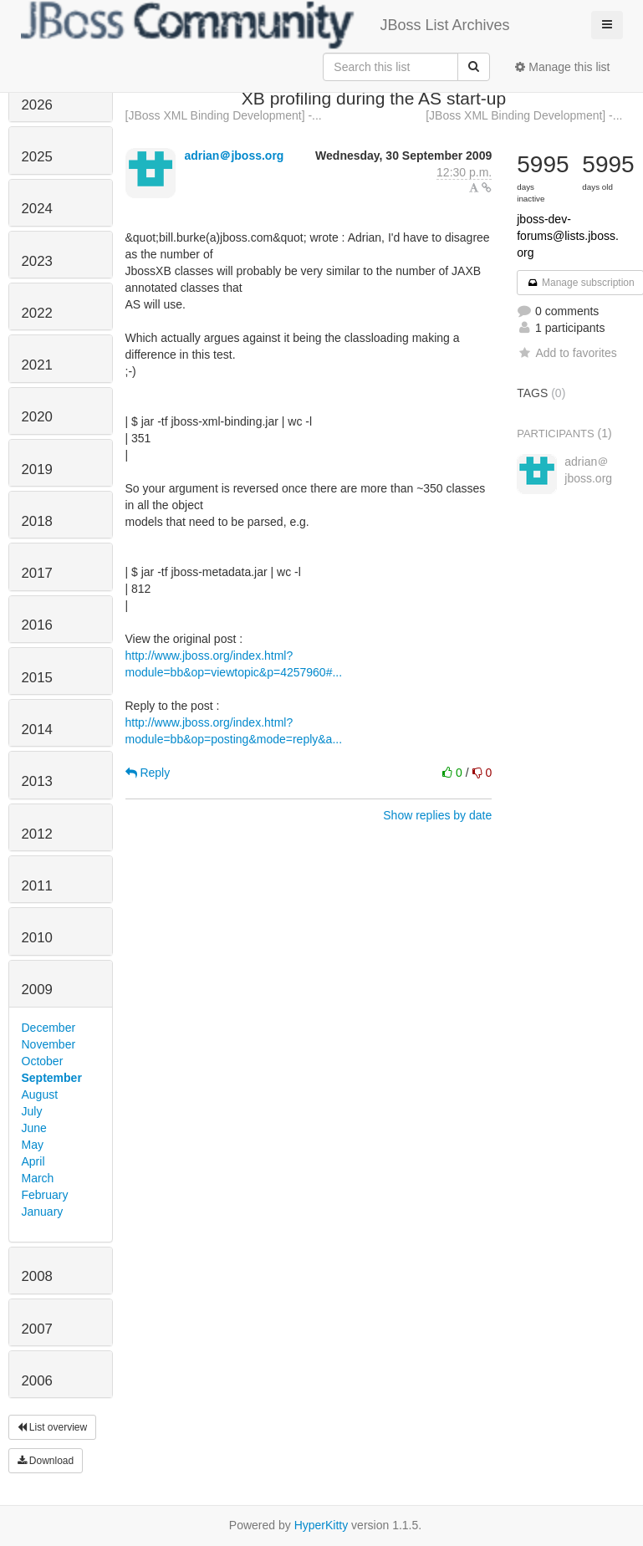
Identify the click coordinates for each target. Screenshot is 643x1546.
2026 (37, 105)
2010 (37, 938)
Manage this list (562, 67)
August (40, 1094)
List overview (53, 1427)
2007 (37, 1329)
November (49, 1044)
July (32, 1111)
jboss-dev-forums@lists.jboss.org (568, 235)
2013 (37, 781)
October (43, 1061)
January (43, 1211)
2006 (37, 1381)
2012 (37, 834)
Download (46, 1461)
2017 (37, 573)
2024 (37, 209)
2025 (37, 157)
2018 (37, 521)
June (34, 1128)
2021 (37, 365)
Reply (148, 772)
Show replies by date (437, 815)
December (49, 1027)
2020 (37, 417)
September (52, 1077)
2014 (37, 729)
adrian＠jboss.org (233, 155)
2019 (37, 469)
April (33, 1161)
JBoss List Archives (265, 25)
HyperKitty (321, 1525)
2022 (37, 313)
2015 (37, 678)
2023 (37, 261)
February (45, 1195)
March (38, 1178)
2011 (37, 886)
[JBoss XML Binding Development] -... (223, 115)
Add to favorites (566, 353)
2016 (37, 625)
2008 (37, 1276)
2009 (37, 990)
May (32, 1144)
